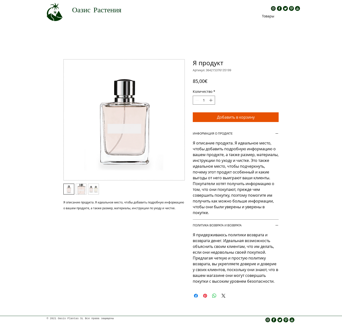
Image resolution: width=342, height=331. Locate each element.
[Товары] (268, 16)
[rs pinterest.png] (291, 8)
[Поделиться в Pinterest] (205, 296)
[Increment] (211, 100)
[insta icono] (273, 8)
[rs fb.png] (279, 8)
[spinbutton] (204, 100)
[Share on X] (223, 296)
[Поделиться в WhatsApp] (214, 296)
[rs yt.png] (297, 8)
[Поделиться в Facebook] (196, 296)
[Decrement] (196, 100)
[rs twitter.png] (285, 8)
